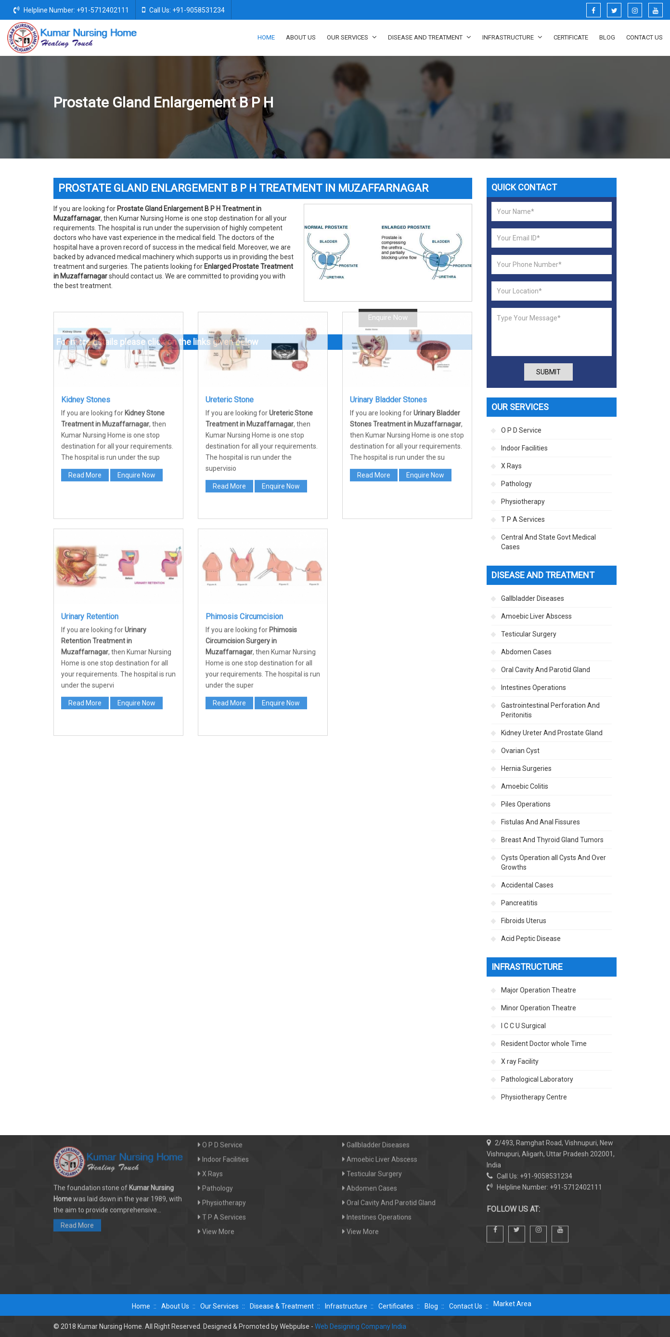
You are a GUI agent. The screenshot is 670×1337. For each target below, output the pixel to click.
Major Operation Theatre (538, 990)
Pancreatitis (519, 903)
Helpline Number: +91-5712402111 (71, 9)
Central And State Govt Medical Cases (548, 542)
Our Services (352, 37)
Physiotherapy (523, 501)
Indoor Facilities (524, 448)
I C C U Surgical (523, 1026)
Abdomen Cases (526, 652)
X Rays (511, 466)
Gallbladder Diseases (532, 598)
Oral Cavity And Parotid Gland (545, 670)
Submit (548, 372)
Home (266, 37)
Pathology (516, 484)
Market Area (512, 1304)
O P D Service (521, 430)
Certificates (395, 1306)
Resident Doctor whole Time (544, 1043)
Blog (607, 37)
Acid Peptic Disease (531, 938)
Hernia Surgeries (526, 768)
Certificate (571, 37)
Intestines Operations (533, 687)
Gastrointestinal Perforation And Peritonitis (550, 710)
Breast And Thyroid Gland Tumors (552, 840)
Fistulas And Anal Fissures (540, 822)
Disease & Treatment (282, 1306)
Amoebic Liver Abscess (536, 616)
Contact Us (644, 37)
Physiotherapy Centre (534, 1097)
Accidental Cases (527, 885)
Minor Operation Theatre (538, 1008)
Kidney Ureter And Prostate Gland (457, 103)
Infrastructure (512, 37)
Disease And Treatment (429, 37)
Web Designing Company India (360, 1326)
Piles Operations (526, 804)
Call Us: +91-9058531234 (183, 9)
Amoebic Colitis (524, 786)
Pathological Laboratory (537, 1079)
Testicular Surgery (528, 634)
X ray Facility (520, 1061)
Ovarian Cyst (520, 751)
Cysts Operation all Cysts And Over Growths (553, 862)
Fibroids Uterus (523, 921)
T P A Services (523, 519)
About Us (301, 37)
